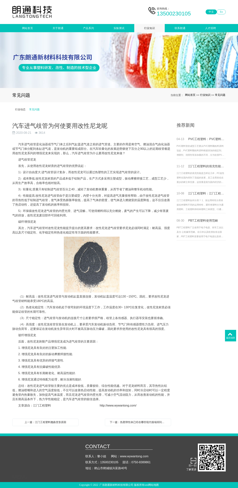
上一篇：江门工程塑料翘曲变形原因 (45, 422)
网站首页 (27, 28)
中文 (211, 11)
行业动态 (20, 109)
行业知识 (149, 28)
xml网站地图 (151, 485)
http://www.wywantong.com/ (116, 405)
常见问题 (220, 94)
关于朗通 (58, 28)
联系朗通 (180, 28)
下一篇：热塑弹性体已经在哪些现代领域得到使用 (138, 422)
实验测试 (119, 28)
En (221, 11)
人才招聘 (210, 28)
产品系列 (88, 28)
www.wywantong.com (134, 461)
